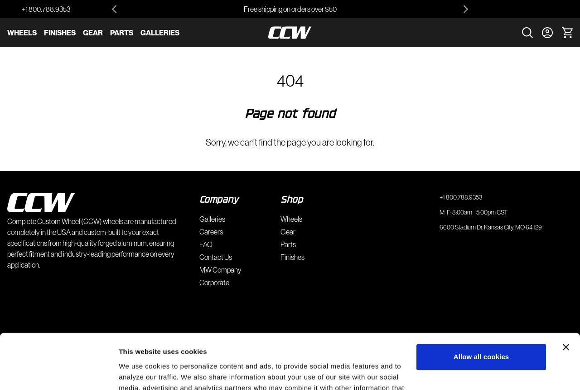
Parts (121, 32)
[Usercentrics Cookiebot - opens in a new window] (58, 372)
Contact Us (215, 257)
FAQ (206, 244)
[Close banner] (566, 295)
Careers (211, 232)
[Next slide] (465, 9)
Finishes (60, 32)
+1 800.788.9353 (46, 9)
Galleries (159, 32)
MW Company (220, 270)
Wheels (22, 32)
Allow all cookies (481, 305)
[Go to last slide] (114, 9)
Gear (93, 32)
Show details (140, 372)
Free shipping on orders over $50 (290, 9)
